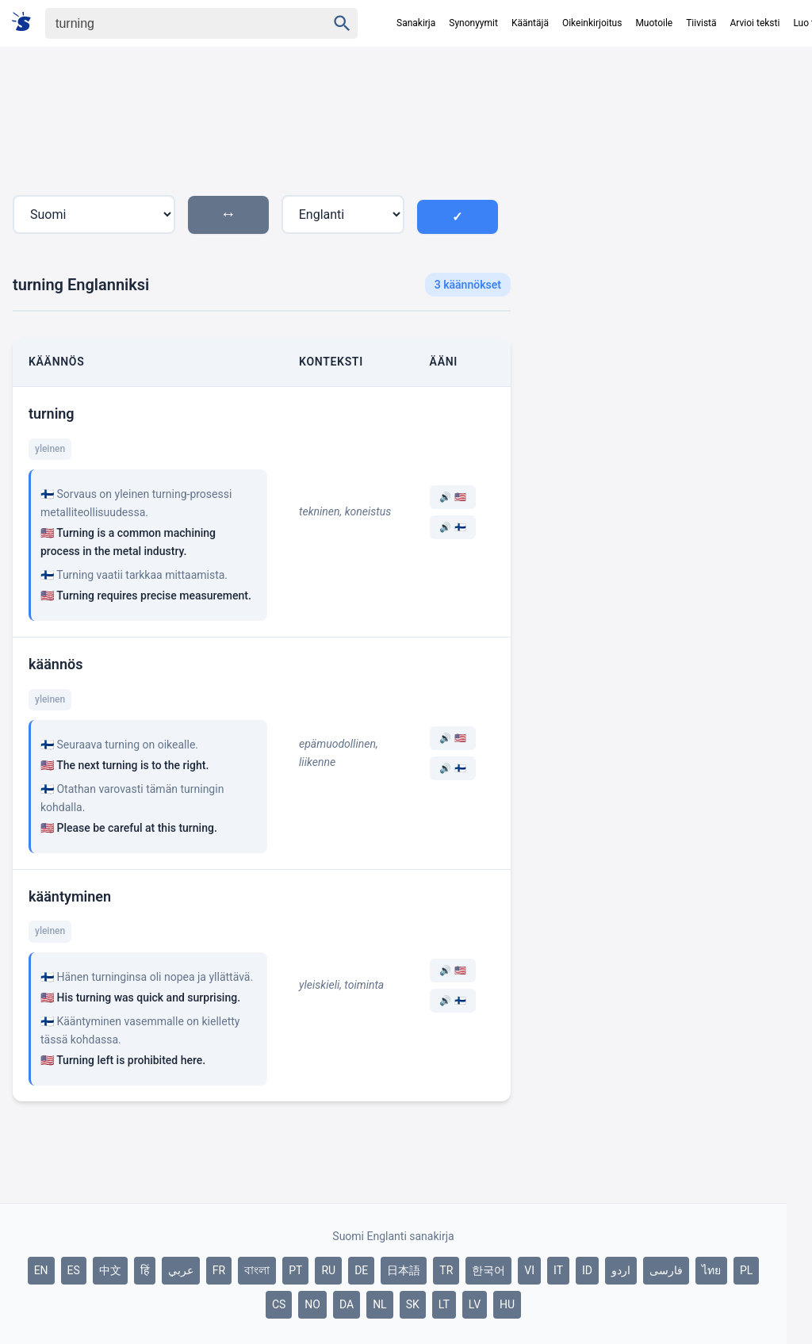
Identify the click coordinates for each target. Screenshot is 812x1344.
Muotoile (653, 23)
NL (380, 1304)
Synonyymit (473, 23)
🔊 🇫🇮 (452, 527)
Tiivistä (701, 23)
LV (475, 1304)
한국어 (488, 1270)
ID (587, 1270)
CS (278, 1304)
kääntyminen (70, 896)
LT (444, 1304)
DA (346, 1304)
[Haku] (172, 23)
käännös (55, 664)
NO (312, 1304)
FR (219, 1270)
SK (412, 1304)
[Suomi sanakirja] (26, 22)
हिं (144, 1270)
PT (295, 1270)
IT (558, 1270)
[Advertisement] (655, 197)
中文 (110, 1270)
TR (446, 1270)
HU (507, 1304)
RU (328, 1270)
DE (361, 1270)
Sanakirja (415, 23)
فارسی (666, 1270)
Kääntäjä (530, 23)
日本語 (403, 1270)
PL (746, 1270)
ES (73, 1270)
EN (41, 1270)
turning (52, 413)
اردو (620, 1270)
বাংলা (257, 1270)
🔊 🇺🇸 (452, 497)
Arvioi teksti (755, 23)
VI (529, 1270)
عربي (180, 1270)
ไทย (711, 1270)
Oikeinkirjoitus (592, 23)
